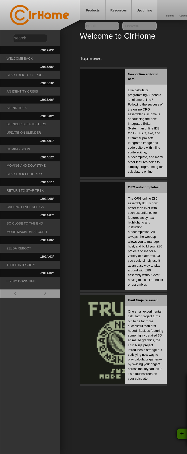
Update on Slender (24, 132)
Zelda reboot (19, 248)
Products (92, 10)
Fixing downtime (21, 281)
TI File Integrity (21, 265)
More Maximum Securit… (29, 232)
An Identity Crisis (22, 91)
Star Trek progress (25, 174)
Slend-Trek (17, 108)
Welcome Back (20, 58)
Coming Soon (18, 149)
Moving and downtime (26, 165)
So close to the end (25, 223)
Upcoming (144, 10)
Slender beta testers (26, 124)
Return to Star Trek (25, 190)
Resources (118, 10)
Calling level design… (27, 207)
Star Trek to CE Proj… (27, 75)
